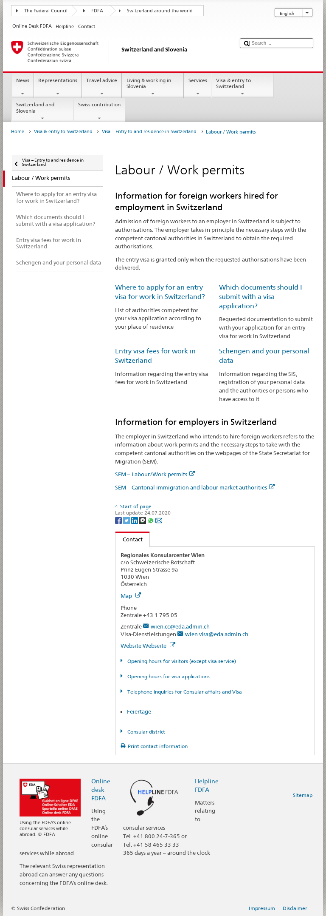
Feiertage (139, 711)
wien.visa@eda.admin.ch (216, 634)
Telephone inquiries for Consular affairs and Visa (184, 691)
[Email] (158, 520)
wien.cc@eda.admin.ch (180, 626)
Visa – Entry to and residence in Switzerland (149, 131)
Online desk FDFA (100, 789)
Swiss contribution (99, 111)
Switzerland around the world (160, 11)
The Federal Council (45, 11)
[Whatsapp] (151, 520)
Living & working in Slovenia (152, 87)
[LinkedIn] (135, 520)
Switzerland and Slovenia (42, 111)
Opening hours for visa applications (168, 676)
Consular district (145, 731)
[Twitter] (127, 520)
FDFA (97, 11)
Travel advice (101, 87)
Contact (129, 539)
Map (131, 595)
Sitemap (302, 795)
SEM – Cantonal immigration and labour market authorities (195, 487)
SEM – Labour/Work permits (155, 474)
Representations (58, 87)
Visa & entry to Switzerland (242, 87)
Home (17, 131)
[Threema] (143, 520)
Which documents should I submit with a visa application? (260, 296)
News (22, 87)
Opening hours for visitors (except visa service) (181, 661)
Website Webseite (148, 645)
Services (197, 87)
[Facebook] (119, 520)
